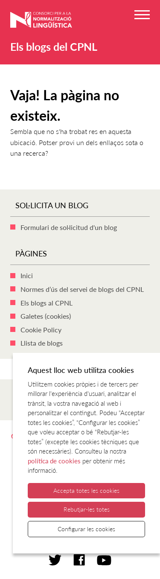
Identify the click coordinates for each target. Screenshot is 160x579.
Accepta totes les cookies (86, 490)
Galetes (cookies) (45, 316)
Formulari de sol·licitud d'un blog (68, 227)
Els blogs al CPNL (46, 303)
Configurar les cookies (86, 528)
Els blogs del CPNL (53, 46)
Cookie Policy (40, 330)
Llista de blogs (41, 343)
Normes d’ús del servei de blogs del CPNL (82, 289)
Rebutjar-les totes (87, 509)
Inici (26, 275)
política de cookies (54, 461)
